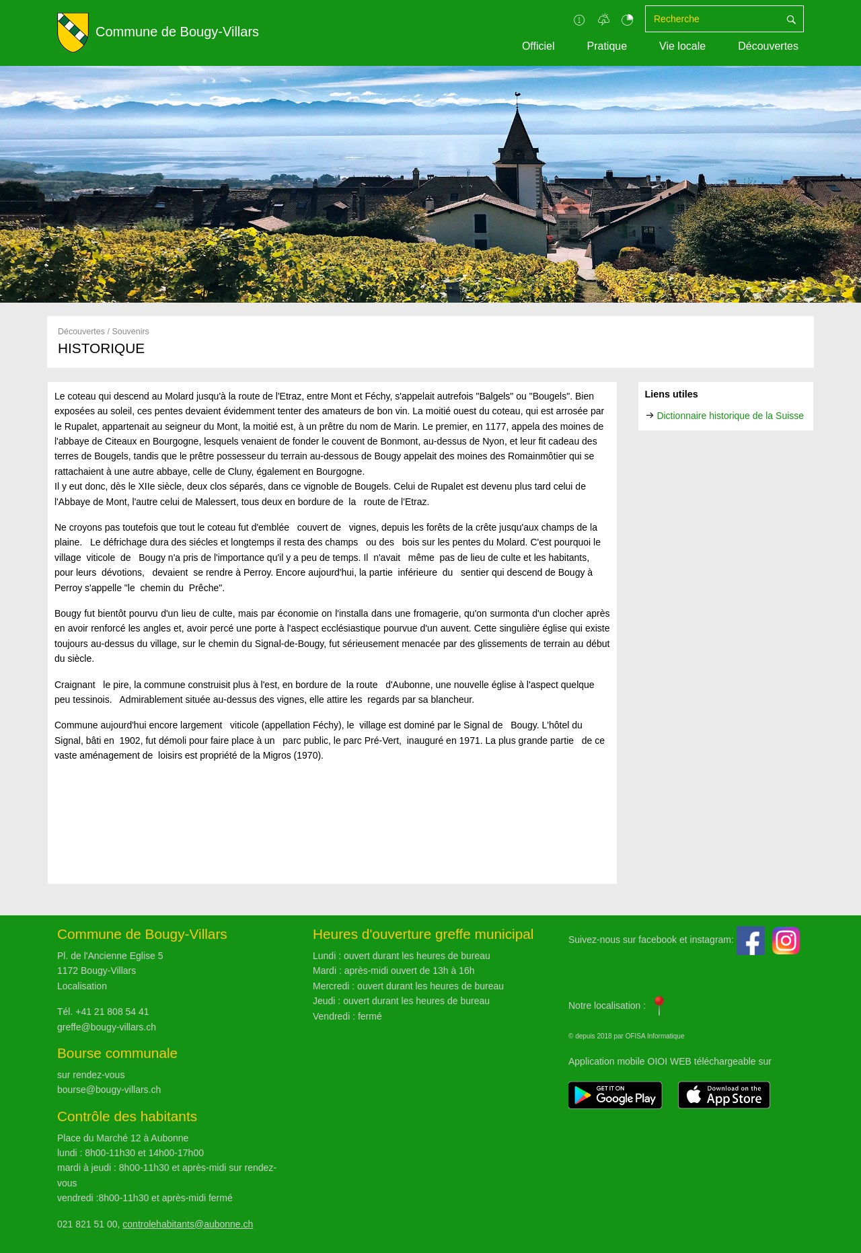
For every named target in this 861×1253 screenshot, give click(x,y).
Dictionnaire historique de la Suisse (730, 415)
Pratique (607, 46)
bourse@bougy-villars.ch (109, 1089)
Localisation (82, 986)
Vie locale (682, 46)
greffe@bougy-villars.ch (106, 1027)
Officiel (538, 46)
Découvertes (768, 46)
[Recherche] (712, 18)
